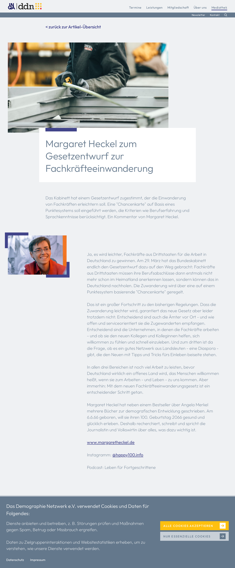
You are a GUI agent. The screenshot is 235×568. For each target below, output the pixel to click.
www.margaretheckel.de (111, 442)
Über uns (200, 7)
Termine (135, 7)
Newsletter (198, 14)
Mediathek (219, 7)
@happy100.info (127, 455)
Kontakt (215, 14)
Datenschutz (15, 560)
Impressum (37, 560)
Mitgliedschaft (178, 7)
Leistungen (154, 7)
